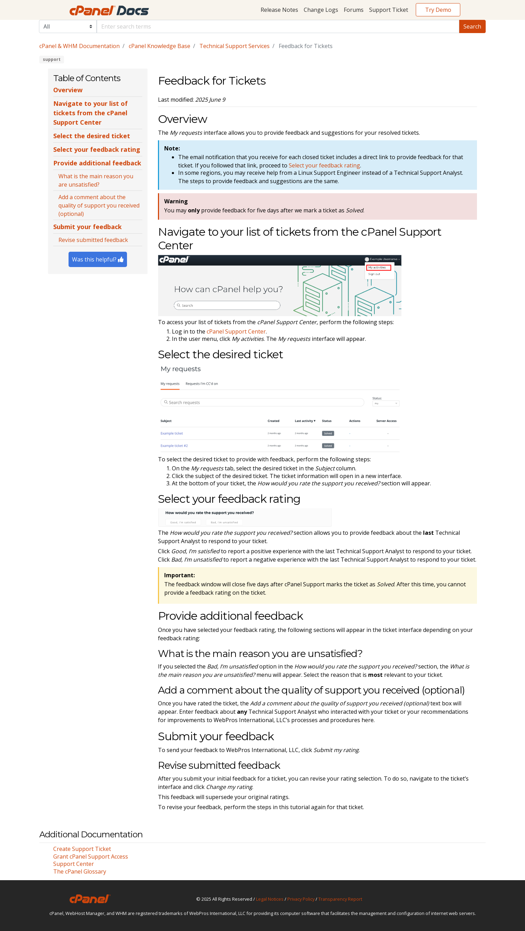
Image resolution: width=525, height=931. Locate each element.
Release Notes (279, 10)
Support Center (73, 864)
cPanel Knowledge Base (159, 46)
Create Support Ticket (82, 849)
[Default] (278, 26)
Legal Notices (270, 899)
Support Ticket (388, 10)
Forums (354, 10)
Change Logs (321, 10)
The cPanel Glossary (79, 871)
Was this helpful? (98, 259)
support (52, 59)
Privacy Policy (301, 899)
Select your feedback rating (324, 165)
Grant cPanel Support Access (90, 856)
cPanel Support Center (236, 331)
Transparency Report (340, 899)
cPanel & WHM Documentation (79, 46)
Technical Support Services (234, 46)
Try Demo (438, 10)
